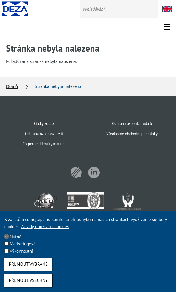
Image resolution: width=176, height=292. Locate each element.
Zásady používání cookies (45, 231)
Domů (12, 86)
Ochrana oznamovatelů (44, 133)
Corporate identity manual (44, 143)
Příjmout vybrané (28, 269)
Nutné (15, 242)
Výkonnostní (21, 256)
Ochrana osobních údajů (132, 123)
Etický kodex (44, 123)
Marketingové (23, 249)
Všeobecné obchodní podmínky (132, 133)
